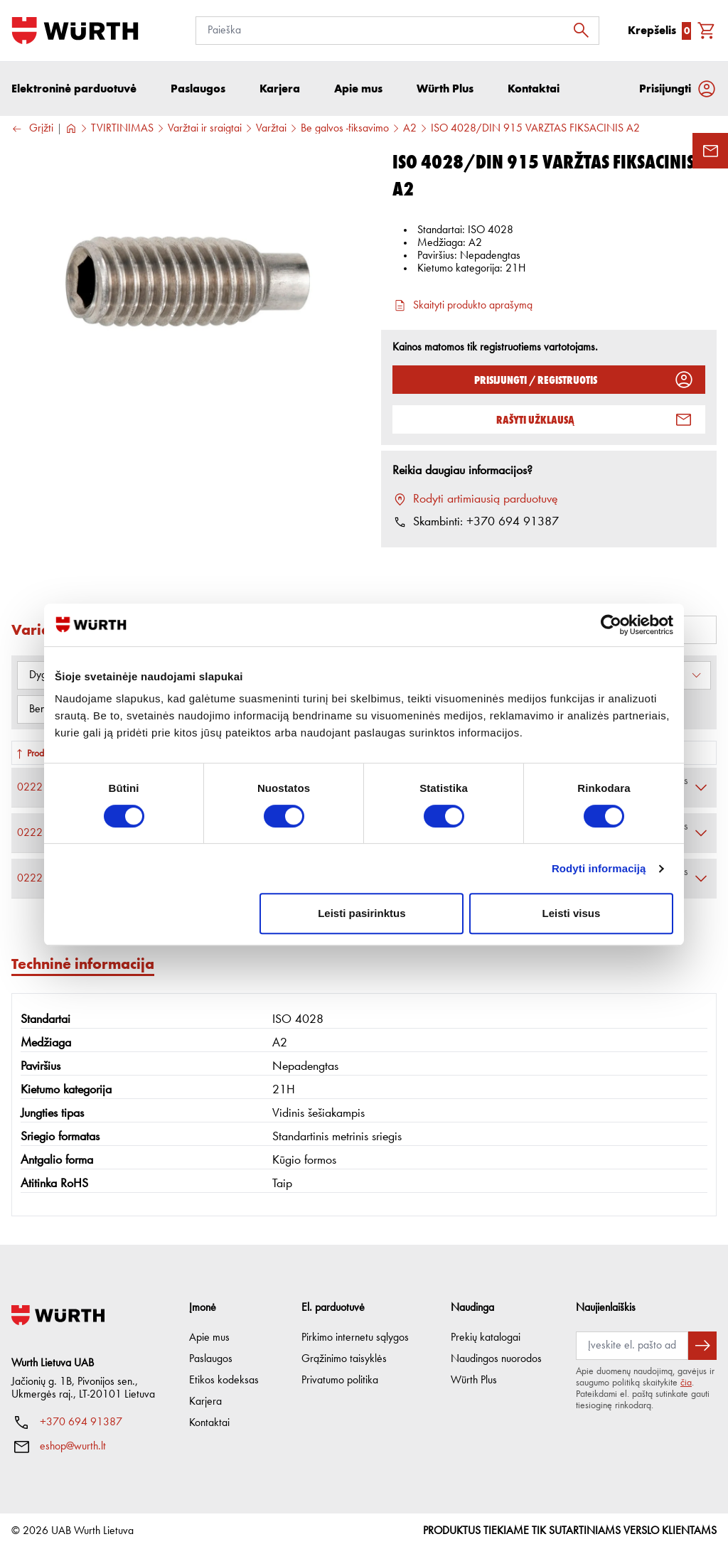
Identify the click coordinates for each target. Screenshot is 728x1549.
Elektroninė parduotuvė (73, 88)
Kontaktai (209, 1423)
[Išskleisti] (701, 788)
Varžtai (271, 129)
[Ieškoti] (585, 30)
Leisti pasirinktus (361, 913)
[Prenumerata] (632, 1345)
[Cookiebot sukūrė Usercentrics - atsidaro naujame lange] (611, 625)
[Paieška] (397, 30)
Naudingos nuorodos (496, 1359)
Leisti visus (571, 913)
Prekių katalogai (485, 1338)
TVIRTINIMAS (122, 129)
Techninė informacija (82, 963)
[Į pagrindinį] (75, 30)
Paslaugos (210, 1359)
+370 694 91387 (81, 1422)
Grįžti (32, 129)
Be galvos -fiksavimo (345, 129)
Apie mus (209, 1338)
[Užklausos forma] (710, 150)
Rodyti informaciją (599, 868)
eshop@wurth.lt (73, 1446)
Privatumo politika (339, 1380)
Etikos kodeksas (224, 1380)
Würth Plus (474, 1380)
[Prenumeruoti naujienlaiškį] (702, 1345)
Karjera (205, 1402)
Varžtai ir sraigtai (205, 129)
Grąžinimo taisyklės (344, 1359)
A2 (410, 129)
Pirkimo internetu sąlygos (355, 1338)
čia (686, 1383)
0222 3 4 (42, 787)
